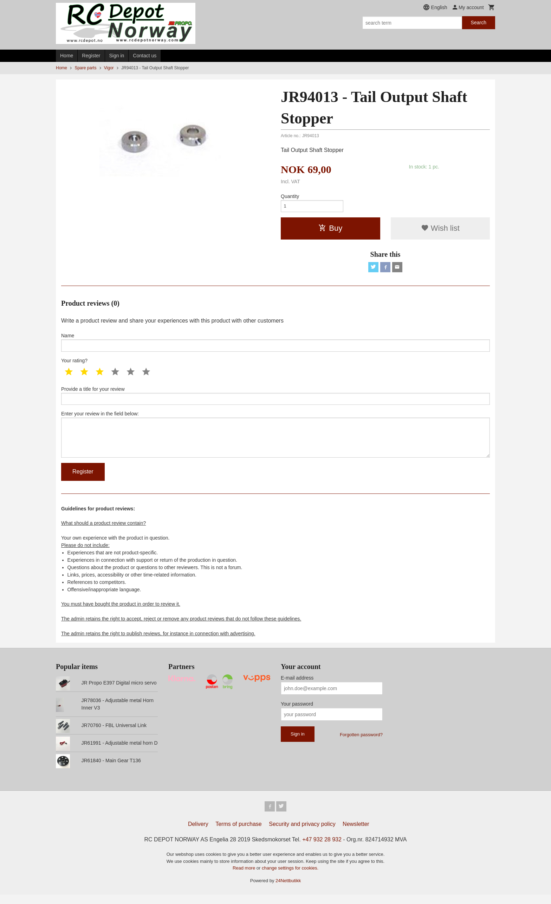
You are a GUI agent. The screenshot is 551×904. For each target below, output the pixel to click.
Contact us (144, 55)
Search (478, 22)
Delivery (198, 833)
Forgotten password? (361, 743)
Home (66, 55)
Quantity (290, 196)
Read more (245, 877)
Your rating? (74, 364)
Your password (297, 712)
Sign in (116, 55)
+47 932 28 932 (322, 849)
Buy (330, 229)
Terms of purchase (238, 833)
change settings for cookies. (290, 877)
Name (275, 345)
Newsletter (356, 833)
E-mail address (297, 686)
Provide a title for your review (275, 399)
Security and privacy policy (302, 833)
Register (91, 55)
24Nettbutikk (288, 889)
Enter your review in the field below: (275, 441)
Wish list (440, 229)
